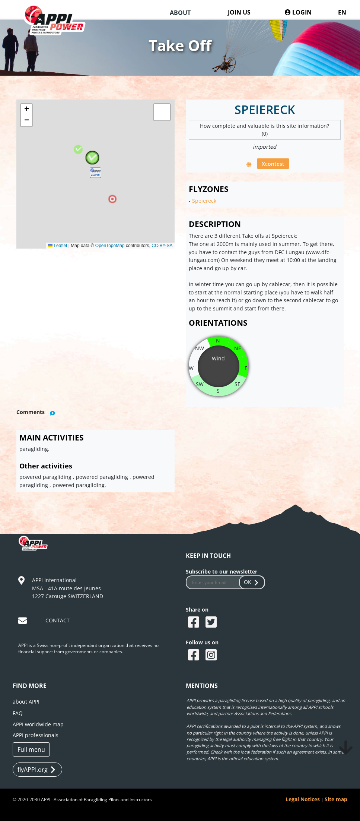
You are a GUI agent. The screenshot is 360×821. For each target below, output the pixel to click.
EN (342, 12)
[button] (95, 174)
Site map (336, 799)
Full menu (31, 749)
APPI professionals (35, 735)
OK (252, 581)
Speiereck (204, 200)
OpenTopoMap (110, 245)
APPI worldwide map (38, 724)
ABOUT (180, 13)
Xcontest (273, 163)
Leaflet (57, 245)
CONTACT (57, 620)
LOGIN (298, 12)
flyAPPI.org (36, 769)
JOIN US (239, 12)
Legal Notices (303, 799)
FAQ (18, 713)
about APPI (26, 701)
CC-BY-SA (162, 245)
